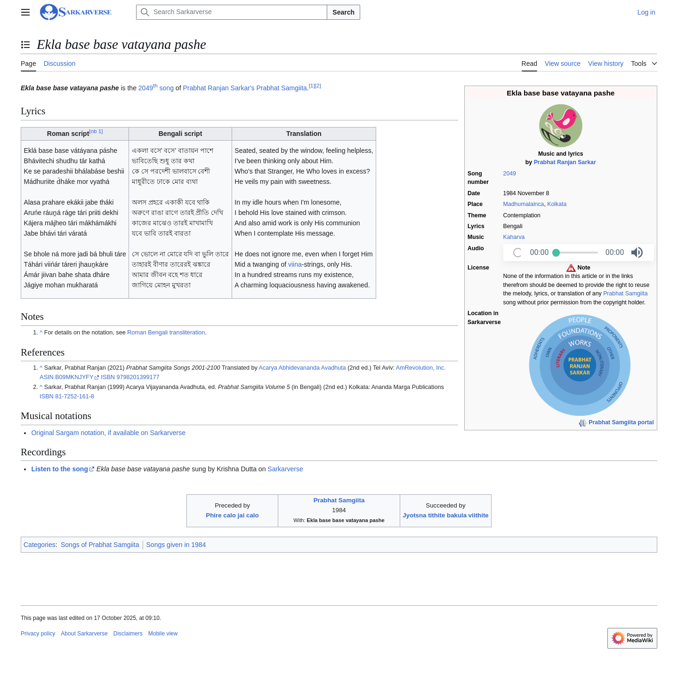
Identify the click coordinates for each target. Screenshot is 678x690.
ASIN (46, 377)
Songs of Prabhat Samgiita (100, 544)
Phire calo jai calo (232, 515)
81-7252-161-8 (74, 396)
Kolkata (556, 204)
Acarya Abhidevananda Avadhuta (302, 368)
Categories (40, 544)
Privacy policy (38, 633)
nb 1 (96, 131)
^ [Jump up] (41, 332)
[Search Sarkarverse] (231, 12)
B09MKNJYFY (74, 377)
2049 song (156, 88)
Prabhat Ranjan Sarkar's (218, 88)
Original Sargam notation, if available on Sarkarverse (108, 432)
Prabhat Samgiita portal (621, 422)
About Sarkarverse (84, 633)
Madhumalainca (523, 204)
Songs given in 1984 (176, 544)
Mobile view (163, 633)
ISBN (108, 377)
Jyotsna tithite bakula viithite (446, 515)
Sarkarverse (285, 469)
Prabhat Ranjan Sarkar (565, 162)
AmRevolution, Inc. (421, 368)
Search (343, 12)
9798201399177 (137, 377)
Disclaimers (128, 633)
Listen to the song (59, 469)
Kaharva (514, 237)
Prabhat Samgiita (625, 293)
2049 (509, 173)
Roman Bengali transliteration (166, 332)
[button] (637, 252)
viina (295, 264)
